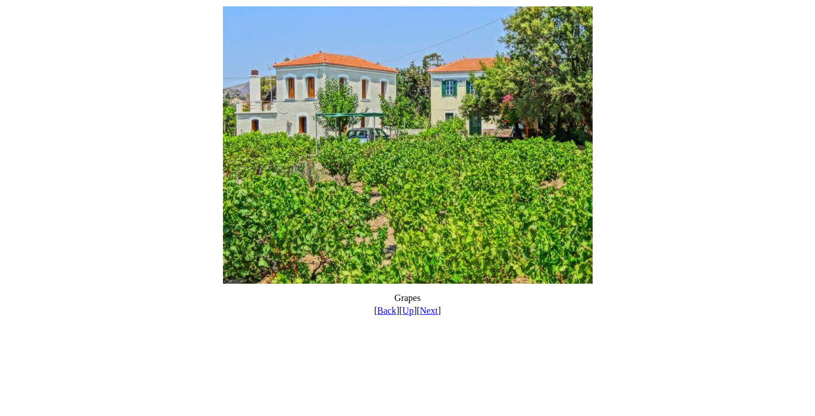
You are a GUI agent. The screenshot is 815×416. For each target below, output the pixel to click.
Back (386, 310)
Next (429, 310)
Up (408, 310)
